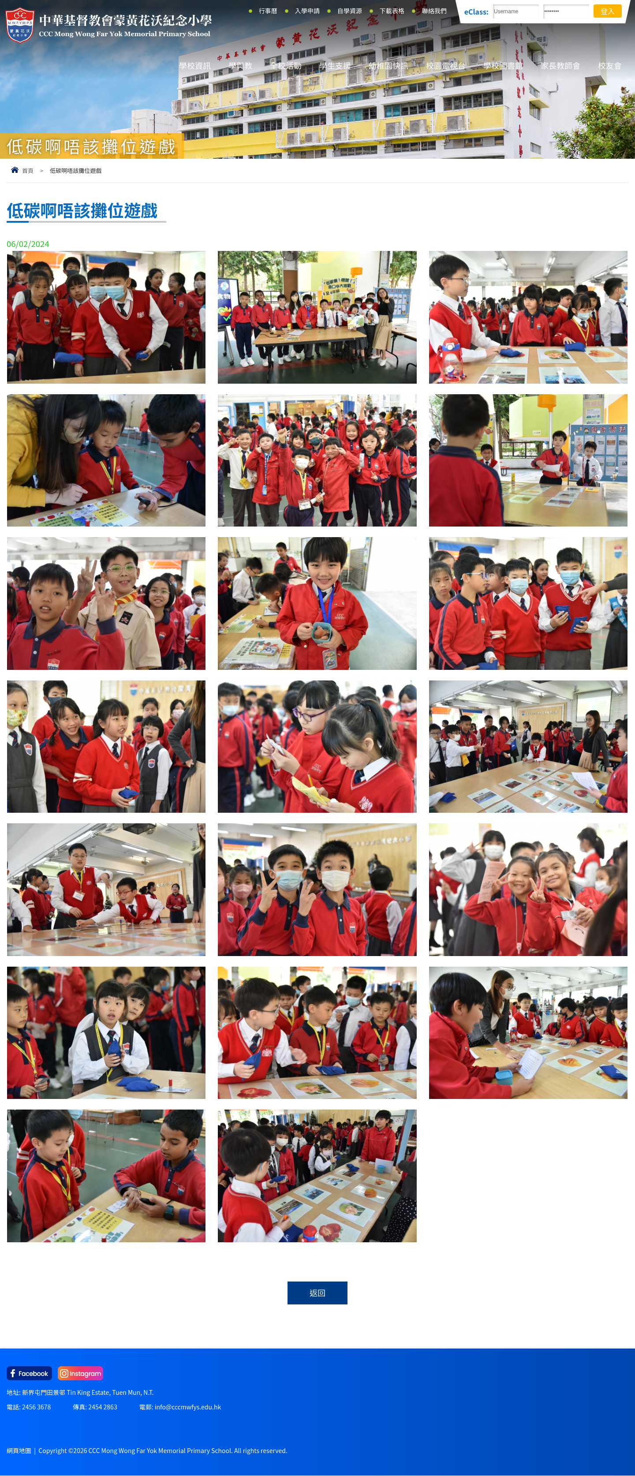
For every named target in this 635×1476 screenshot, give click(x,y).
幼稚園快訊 (388, 65)
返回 (317, 1293)
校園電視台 (446, 65)
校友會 (610, 65)
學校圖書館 (503, 65)
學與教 (240, 65)
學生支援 (335, 65)
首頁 (28, 170)
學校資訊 (195, 65)
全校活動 (286, 65)
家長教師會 (560, 65)
